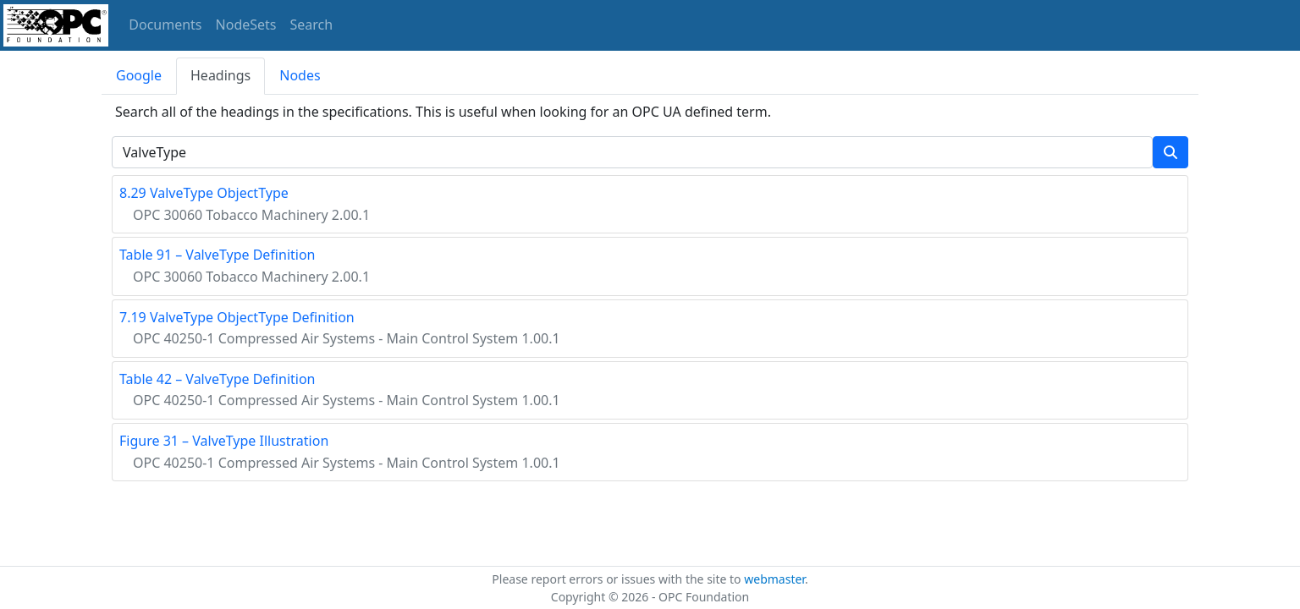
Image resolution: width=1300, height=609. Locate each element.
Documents (165, 24)
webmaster (774, 579)
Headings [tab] (220, 75)
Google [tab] (139, 75)
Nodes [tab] (299, 75)
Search (311, 24)
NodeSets (246, 24)
